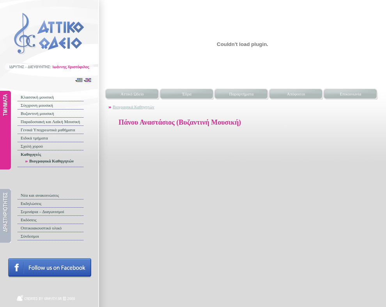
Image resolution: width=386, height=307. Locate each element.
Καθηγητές (31, 154)
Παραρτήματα (241, 94)
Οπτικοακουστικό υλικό (41, 228)
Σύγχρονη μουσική (37, 105)
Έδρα (186, 94)
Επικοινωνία (350, 94)
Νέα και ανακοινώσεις (40, 195)
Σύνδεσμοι (30, 236)
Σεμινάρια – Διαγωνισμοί (42, 211)
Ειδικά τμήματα (34, 138)
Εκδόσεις (29, 219)
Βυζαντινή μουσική (37, 113)
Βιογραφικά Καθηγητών (51, 161)
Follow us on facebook (49, 268)
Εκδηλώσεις (31, 203)
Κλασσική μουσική (37, 97)
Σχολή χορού (32, 146)
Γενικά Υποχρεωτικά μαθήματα (48, 129)
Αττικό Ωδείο (132, 94)
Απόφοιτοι (296, 94)
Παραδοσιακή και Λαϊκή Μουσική (50, 121)
